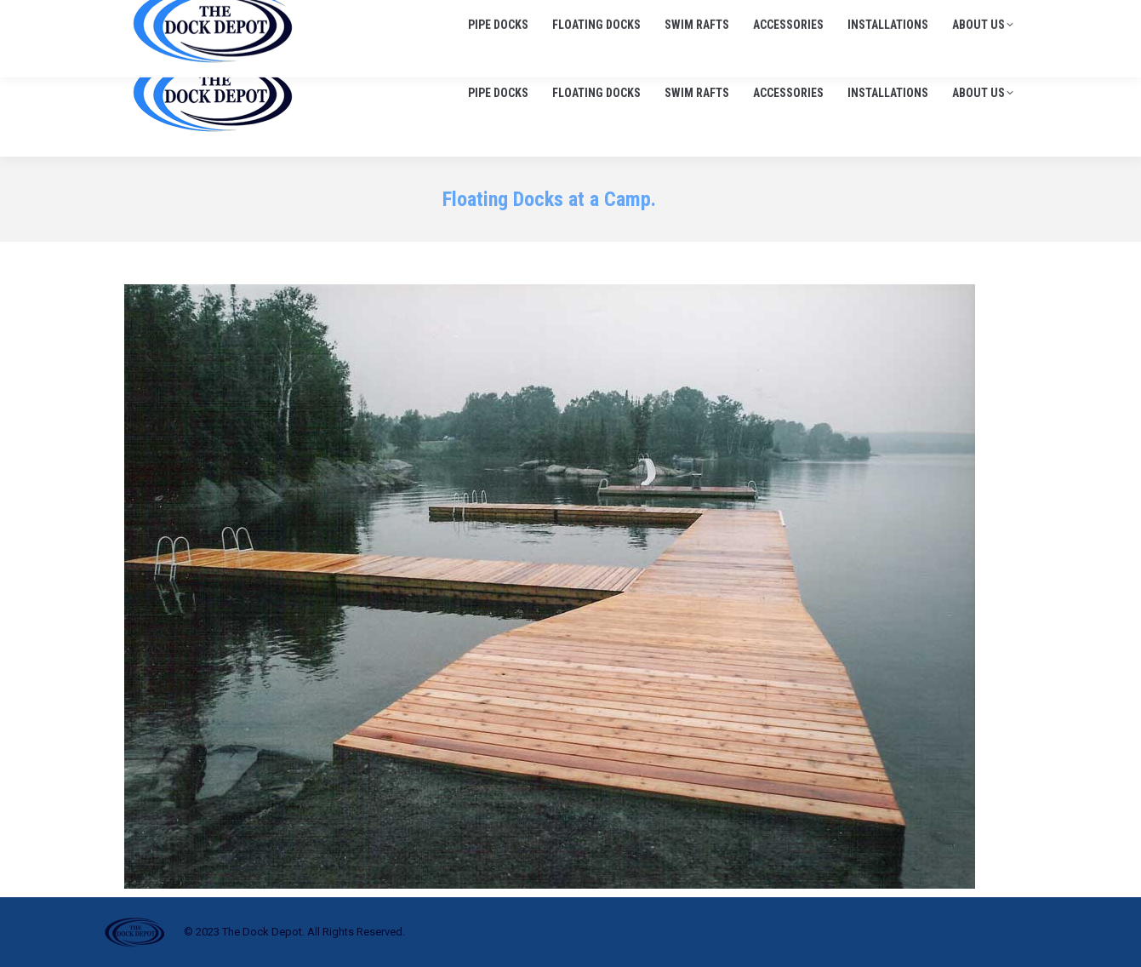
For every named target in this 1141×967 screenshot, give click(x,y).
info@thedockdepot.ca (953, 16)
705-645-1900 (824, 16)
